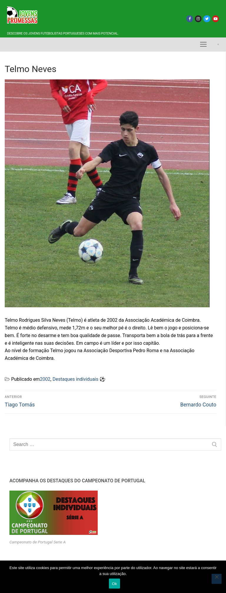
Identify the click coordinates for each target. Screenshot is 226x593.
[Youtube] (215, 18)
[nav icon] (203, 44)
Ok (114, 583)
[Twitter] (206, 18)
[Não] (217, 579)
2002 (45, 379)
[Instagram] (198, 18)
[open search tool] (218, 44)
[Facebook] (189, 18)
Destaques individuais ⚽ (78, 379)
